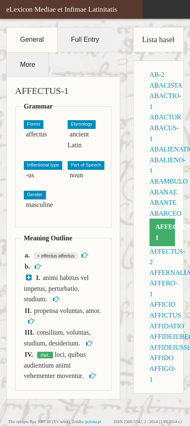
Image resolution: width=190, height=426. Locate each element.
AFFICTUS (165, 315)
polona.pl (93, 421)
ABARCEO (165, 213)
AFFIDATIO (166, 326)
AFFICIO (162, 304)
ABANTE (163, 202)
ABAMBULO (168, 181)
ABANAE (163, 192)
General (32, 39)
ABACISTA (165, 85)
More (27, 64)
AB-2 (157, 74)
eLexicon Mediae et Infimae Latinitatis (61, 9)
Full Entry (85, 39)
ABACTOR (165, 117)
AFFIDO (161, 357)
